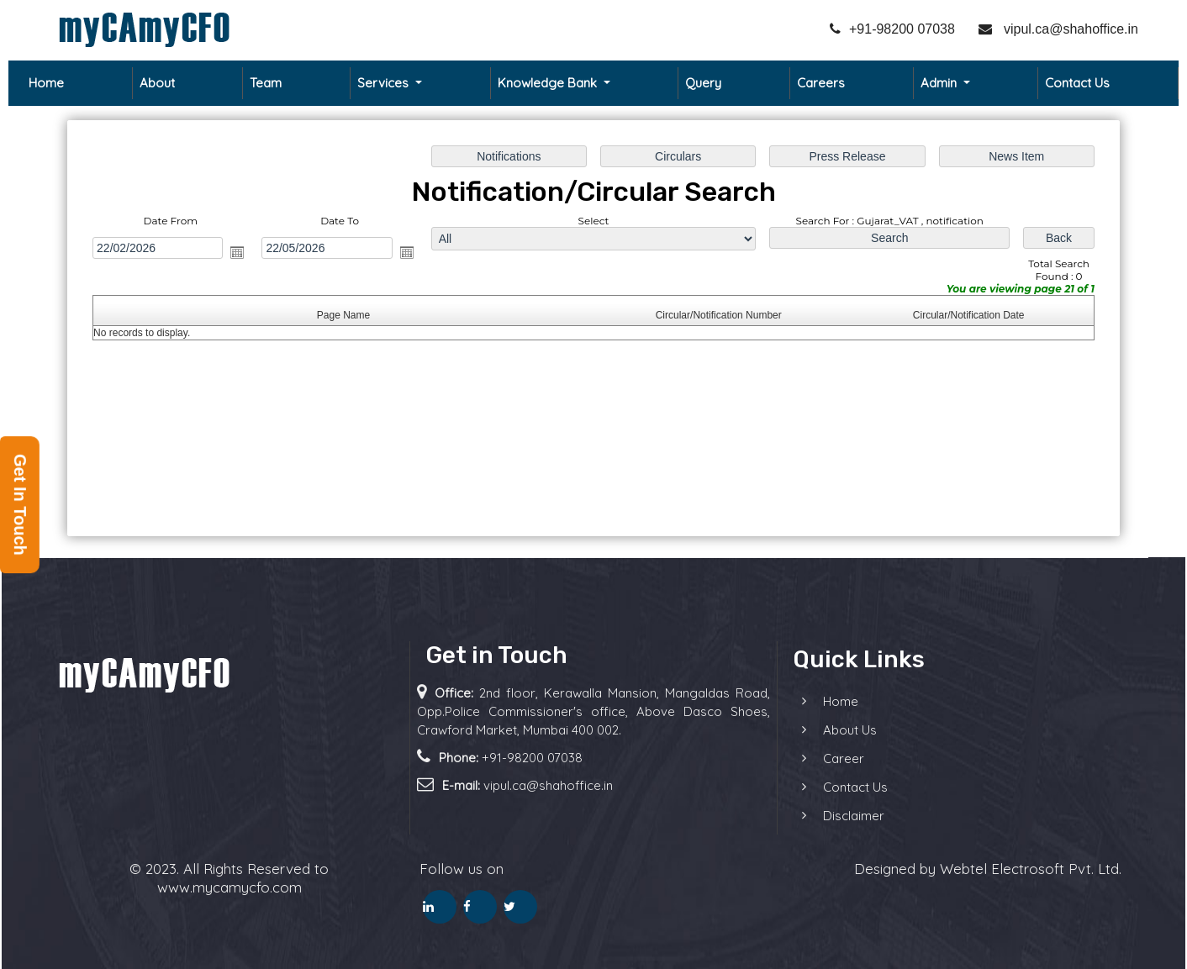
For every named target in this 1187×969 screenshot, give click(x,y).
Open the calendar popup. (237, 252)
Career (807, 758)
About (157, 83)
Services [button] (384, 83)
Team (266, 83)
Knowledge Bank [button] (549, 83)
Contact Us (1077, 83)
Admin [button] (940, 83)
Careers (821, 83)
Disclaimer (817, 816)
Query (703, 83)
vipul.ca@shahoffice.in (1058, 29)
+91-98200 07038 (892, 29)
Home (46, 83)
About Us (814, 730)
